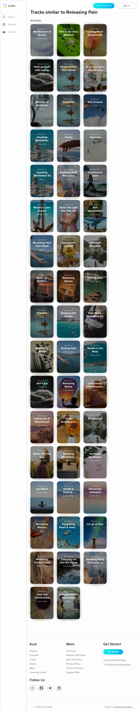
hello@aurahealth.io (124, 707)
